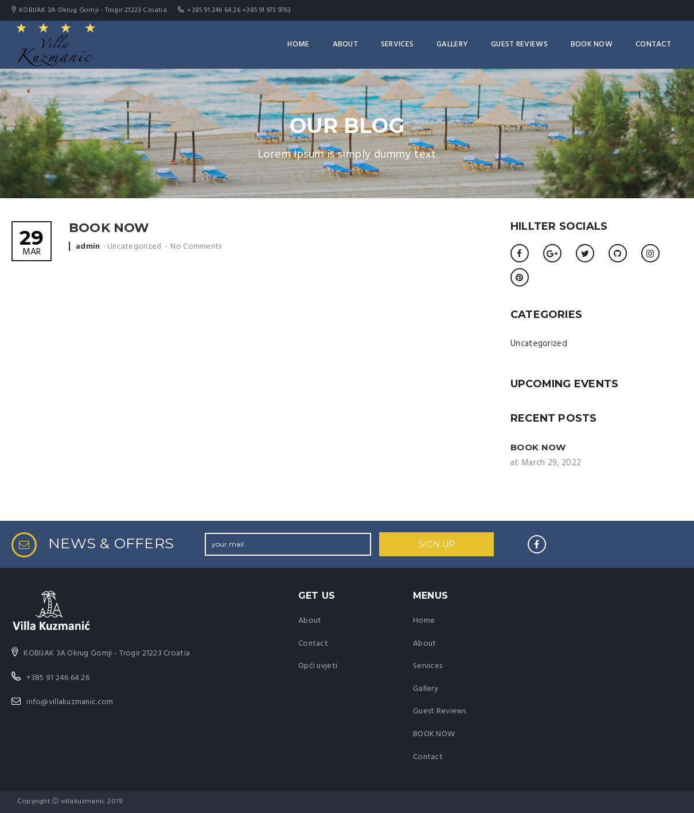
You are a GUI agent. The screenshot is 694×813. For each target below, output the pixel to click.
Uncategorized (134, 246)
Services (397, 44)
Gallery (452, 44)
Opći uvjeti (317, 666)
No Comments (195, 246)
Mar (31, 244)
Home (298, 44)
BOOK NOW (592, 44)
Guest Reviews (519, 44)
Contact (653, 44)
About (345, 44)
